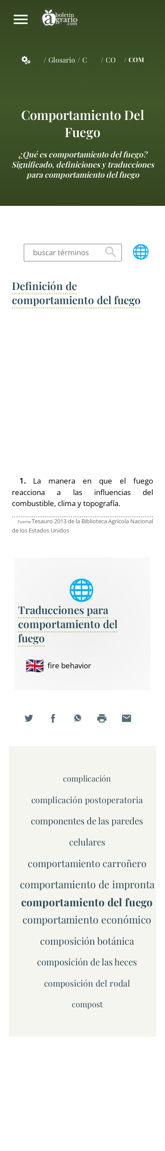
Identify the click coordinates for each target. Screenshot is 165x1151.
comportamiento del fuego (82, 123)
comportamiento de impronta (87, 884)
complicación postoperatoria (87, 799)
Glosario (61, 59)
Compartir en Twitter (33, 723)
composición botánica (87, 940)
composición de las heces (87, 962)
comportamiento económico (86, 919)
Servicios (30, 60)
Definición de (76, 293)
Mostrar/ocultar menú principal (21, 19)
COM (136, 59)
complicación (87, 778)
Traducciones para (67, 624)
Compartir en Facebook (58, 723)
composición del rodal (87, 983)
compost (87, 1003)
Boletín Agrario (59, 19)
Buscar (111, 253)
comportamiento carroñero (87, 863)
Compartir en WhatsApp (82, 723)
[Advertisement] (82, 392)
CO (111, 59)
